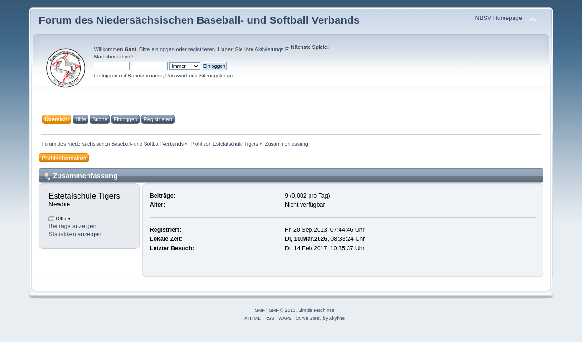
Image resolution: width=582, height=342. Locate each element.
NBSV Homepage (498, 18)
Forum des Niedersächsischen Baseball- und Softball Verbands (199, 20)
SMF (260, 310)
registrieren (201, 49)
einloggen (163, 49)
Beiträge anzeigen (72, 226)
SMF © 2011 (282, 310)
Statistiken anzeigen (75, 234)
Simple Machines (316, 310)
